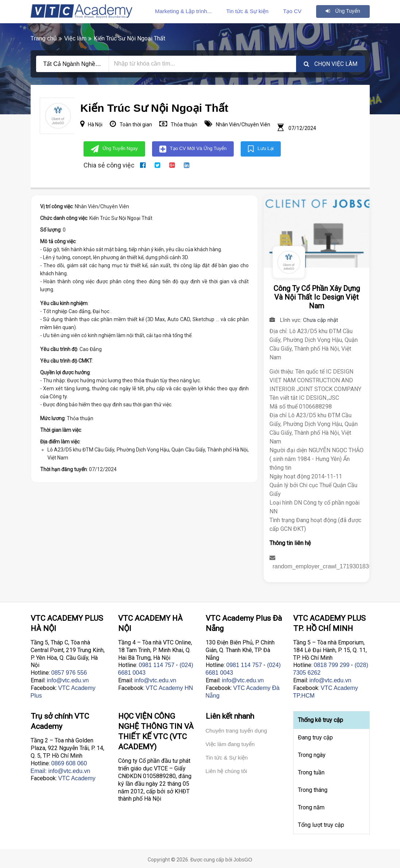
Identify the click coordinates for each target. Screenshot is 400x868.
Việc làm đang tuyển (230, 744)
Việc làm (75, 38)
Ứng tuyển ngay (114, 149)
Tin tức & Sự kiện (247, 11)
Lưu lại (260, 149)
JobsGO (242, 860)
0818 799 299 (332, 665)
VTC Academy (77, 778)
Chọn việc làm (330, 63)
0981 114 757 (157, 665)
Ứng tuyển (343, 11)
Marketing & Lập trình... (183, 11)
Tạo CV (292, 11)
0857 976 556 (69, 673)
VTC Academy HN (169, 688)
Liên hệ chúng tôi (226, 771)
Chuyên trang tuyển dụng (236, 730)
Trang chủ (44, 38)
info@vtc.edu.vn (68, 680)
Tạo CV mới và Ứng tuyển (193, 149)
